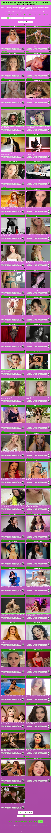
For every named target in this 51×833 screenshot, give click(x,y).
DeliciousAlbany (29, 241)
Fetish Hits (24, 831)
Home (20, 21)
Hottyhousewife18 (4, 159)
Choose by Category (27, 21)
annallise (27, 214)
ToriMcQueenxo (29, 187)
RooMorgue (3, 458)
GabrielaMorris (3, 675)
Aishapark (2, 783)
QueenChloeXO (29, 512)
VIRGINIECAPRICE (29, 458)
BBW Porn (30, 14)
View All (18, 815)
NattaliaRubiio (3, 187)
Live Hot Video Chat (37, 14)
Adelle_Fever (3, 485)
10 (40, 815)
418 (47, 815)
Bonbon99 (28, 295)
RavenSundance (4, 51)
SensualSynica (29, 485)
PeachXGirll (3, 431)
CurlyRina (2, 241)
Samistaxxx (3, 24)
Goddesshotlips (29, 106)
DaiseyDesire (28, 24)
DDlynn (27, 51)
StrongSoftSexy (4, 350)
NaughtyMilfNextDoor (5, 403)
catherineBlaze (29, 539)
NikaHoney (3, 594)
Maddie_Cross (28, 159)
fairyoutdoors (3, 647)
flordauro (2, 295)
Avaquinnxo (3, 78)
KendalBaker (3, 322)
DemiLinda (28, 702)
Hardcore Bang (45, 14)
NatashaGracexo (29, 431)
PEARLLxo (28, 675)
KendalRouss (28, 403)
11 (43, 815)
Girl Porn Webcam (6, 14)
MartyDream (28, 756)
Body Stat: (13, 26)
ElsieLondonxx (29, 78)
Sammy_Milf (3, 539)
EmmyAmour (3, 214)
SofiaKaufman (3, 729)
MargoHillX (28, 647)
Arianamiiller (28, 594)
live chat (40, 821)
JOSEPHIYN (3, 512)
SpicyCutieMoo (29, 350)
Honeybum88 (3, 268)
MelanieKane (3, 566)
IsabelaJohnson (4, 756)
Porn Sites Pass (23, 14)
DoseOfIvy (2, 106)
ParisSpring (3, 702)
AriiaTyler (28, 322)
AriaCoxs (28, 268)
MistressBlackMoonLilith (30, 729)
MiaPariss (28, 566)
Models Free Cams (15, 14)
